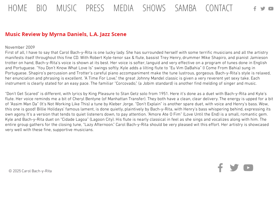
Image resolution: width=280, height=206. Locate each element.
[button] (66, 7)
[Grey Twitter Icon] (263, 8)
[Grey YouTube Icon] (271, 8)
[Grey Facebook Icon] (255, 8)
